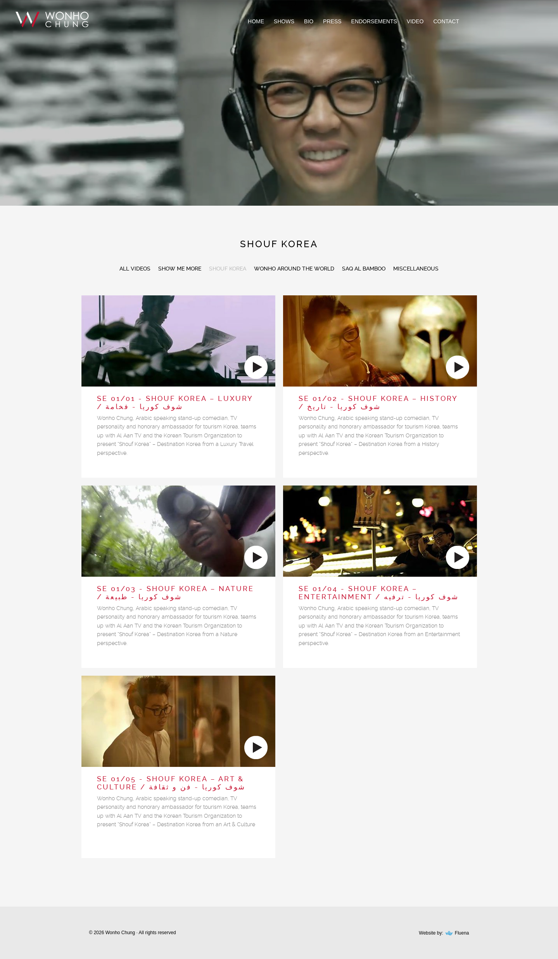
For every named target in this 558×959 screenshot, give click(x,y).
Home (256, 21)
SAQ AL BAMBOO (363, 268)
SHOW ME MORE (179, 268)
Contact (446, 21)
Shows (284, 21)
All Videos (134, 268)
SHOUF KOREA (227, 268)
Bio (308, 21)
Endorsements (374, 21)
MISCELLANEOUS (416, 268)
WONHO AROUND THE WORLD (294, 268)
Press (332, 21)
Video (415, 21)
